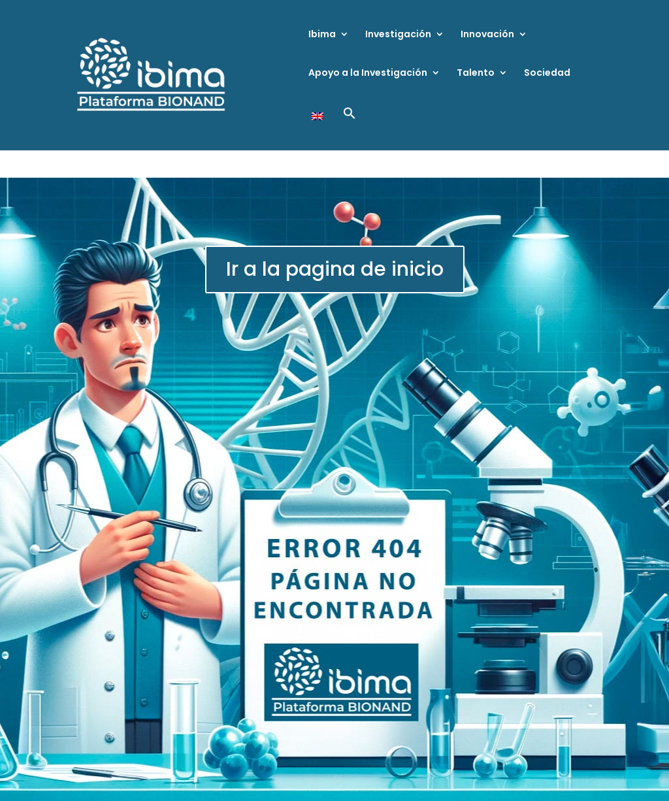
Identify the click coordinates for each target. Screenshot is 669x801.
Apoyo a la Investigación (367, 73)
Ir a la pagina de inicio (335, 269)
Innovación (487, 35)
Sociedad (547, 73)
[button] (349, 128)
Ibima (322, 35)
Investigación (398, 35)
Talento (476, 73)
